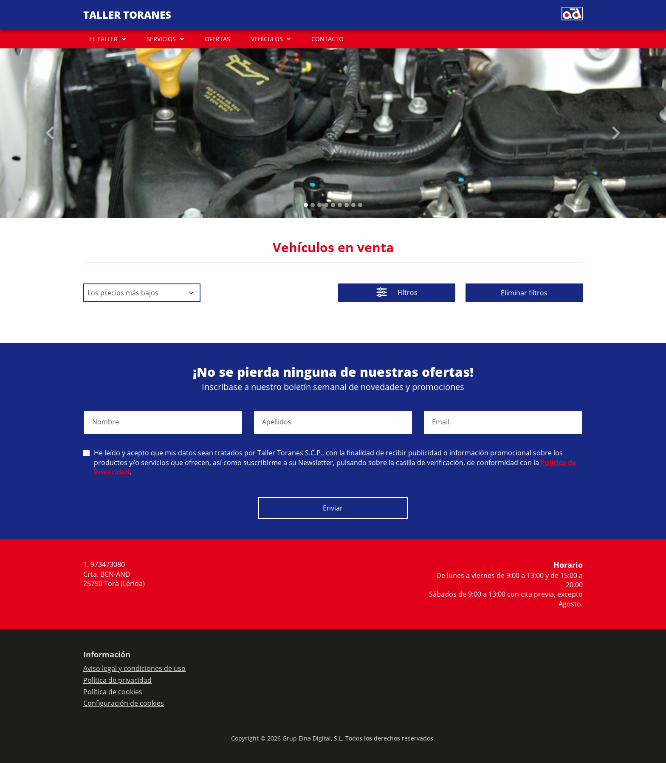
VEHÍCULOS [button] (267, 39)
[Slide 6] (346, 205)
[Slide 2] (319, 205)
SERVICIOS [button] (161, 39)
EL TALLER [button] (103, 39)
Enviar (333, 508)
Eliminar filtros (524, 292)
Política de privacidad (117, 680)
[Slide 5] (340, 205)
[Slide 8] (360, 205)
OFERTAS (217, 39)
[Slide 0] (306, 205)
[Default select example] (141, 292)
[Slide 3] (326, 205)
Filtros (397, 293)
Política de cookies (112, 691)
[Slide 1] (312, 205)
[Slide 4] (333, 205)
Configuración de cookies (123, 703)
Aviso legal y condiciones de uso (134, 668)
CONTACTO (327, 39)
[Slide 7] (353, 205)
